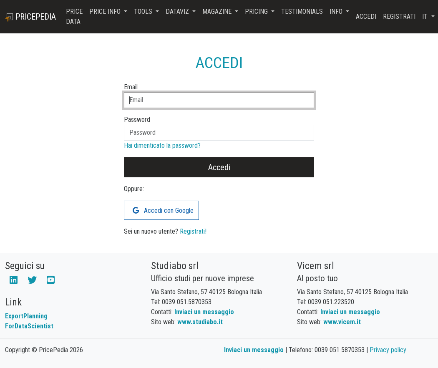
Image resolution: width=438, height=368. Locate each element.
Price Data (74, 16)
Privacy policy (388, 350)
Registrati (399, 16)
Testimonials (302, 11)
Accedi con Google (163, 210)
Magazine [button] (217, 11)
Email (131, 87)
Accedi (366, 16)
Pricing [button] (257, 11)
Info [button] (337, 11)
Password (137, 120)
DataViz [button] (178, 11)
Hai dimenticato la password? (162, 145)
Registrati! (193, 231)
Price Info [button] (105, 11)
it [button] (425, 16)
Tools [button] (144, 11)
